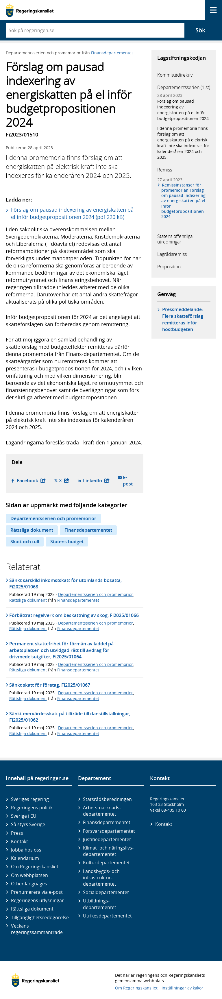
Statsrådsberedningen (107, 799)
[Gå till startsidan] (29, 10)
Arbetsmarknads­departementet (102, 810)
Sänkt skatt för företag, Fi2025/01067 (49, 685)
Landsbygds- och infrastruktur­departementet (101, 877)
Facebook (31, 480)
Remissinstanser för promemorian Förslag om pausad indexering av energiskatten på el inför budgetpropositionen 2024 (183, 200)
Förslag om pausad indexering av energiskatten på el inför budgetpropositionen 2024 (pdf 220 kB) (72, 213)
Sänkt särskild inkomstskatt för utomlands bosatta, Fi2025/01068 (65, 583)
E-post (128, 480)
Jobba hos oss (26, 850)
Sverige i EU (23, 816)
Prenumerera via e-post (37, 892)
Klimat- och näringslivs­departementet (108, 851)
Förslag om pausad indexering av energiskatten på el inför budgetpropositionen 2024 (183, 109)
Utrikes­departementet (107, 916)
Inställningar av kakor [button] (182, 988)
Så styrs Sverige (28, 824)
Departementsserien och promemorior (53, 518)
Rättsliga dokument (31, 530)
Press (17, 833)
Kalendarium (25, 858)
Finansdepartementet (112, 53)
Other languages (29, 883)
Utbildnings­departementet (99, 904)
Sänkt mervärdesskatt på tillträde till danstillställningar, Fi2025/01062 (69, 716)
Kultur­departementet (106, 862)
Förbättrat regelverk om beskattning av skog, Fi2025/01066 (74, 615)
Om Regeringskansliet (34, 866)
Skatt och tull (24, 541)
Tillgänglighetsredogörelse (39, 917)
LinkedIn (96, 480)
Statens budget (67, 541)
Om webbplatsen (29, 875)
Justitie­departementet (107, 839)
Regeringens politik (32, 807)
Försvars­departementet (109, 831)
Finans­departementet (106, 822)
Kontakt (19, 841)
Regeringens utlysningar (37, 900)
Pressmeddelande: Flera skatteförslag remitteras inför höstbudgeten (182, 319)
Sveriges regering (30, 799)
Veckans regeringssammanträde (37, 929)
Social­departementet (106, 892)
